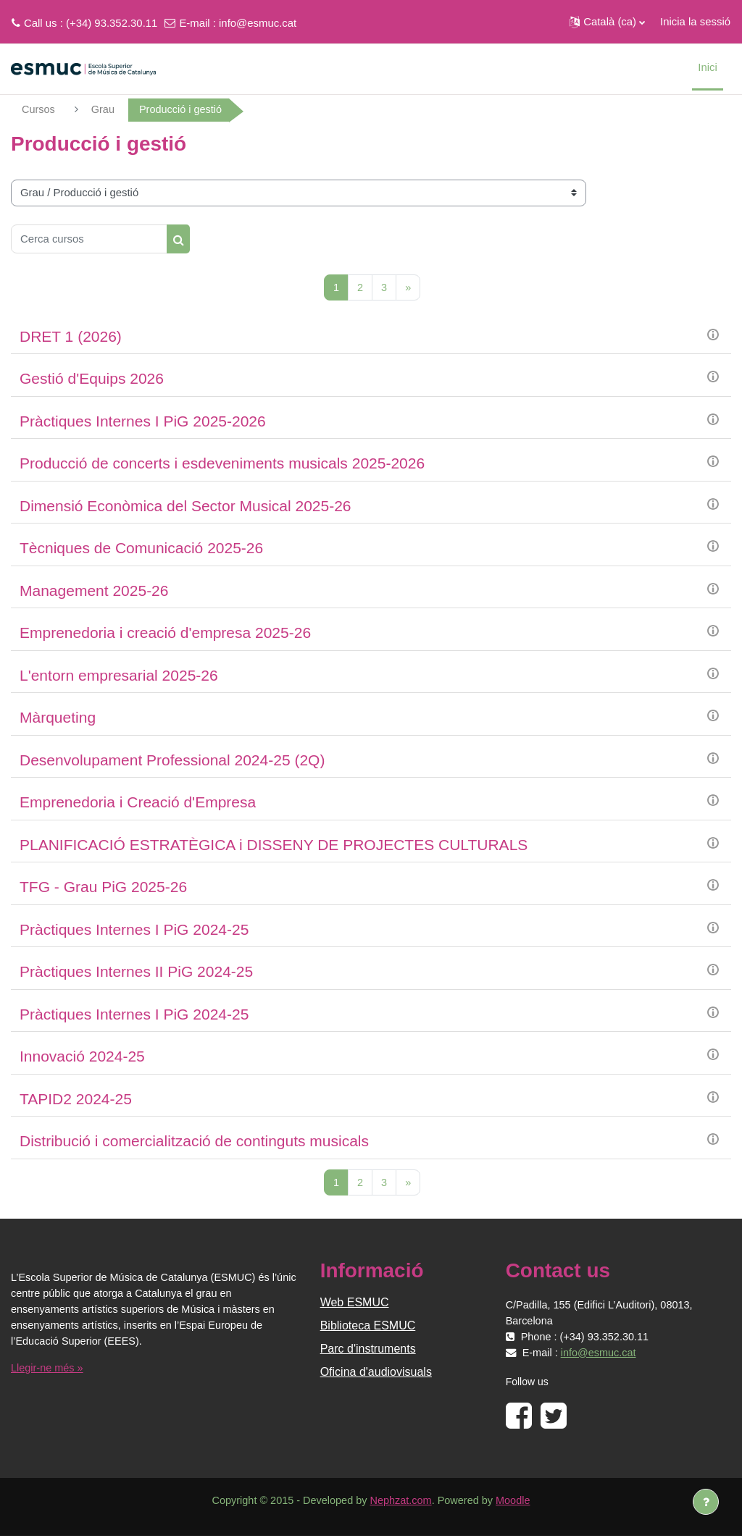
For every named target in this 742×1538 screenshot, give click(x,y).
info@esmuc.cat (257, 23)
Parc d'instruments (368, 1350)
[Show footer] (706, 1502)
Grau (104, 110)
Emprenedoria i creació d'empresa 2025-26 (165, 633)
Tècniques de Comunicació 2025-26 (141, 548)
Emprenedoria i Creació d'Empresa (138, 802)
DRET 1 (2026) (71, 337)
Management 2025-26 (94, 591)
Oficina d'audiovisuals (376, 1373)
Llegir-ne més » (48, 1369)
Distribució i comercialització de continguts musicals (194, 1141)
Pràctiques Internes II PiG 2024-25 (136, 972)
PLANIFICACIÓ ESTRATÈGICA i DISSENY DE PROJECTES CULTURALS (274, 845)
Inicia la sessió (695, 21)
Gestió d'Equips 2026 (92, 379)
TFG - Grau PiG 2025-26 (103, 887)
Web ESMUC (354, 1304)
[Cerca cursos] (89, 238)
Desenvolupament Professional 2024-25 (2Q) (172, 760)
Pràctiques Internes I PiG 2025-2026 (143, 421)
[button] (607, 21)
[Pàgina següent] (408, 287)
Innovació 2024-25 (82, 1057)
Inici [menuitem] (707, 67)
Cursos (39, 110)
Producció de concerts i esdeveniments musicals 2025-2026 (222, 463)
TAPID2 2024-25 (76, 1099)
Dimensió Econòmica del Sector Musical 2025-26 (185, 506)
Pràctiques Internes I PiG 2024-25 (134, 930)
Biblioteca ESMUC (368, 1327)
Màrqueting (58, 718)
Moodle (517, 1502)
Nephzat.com (401, 1502)
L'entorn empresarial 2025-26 (119, 676)
